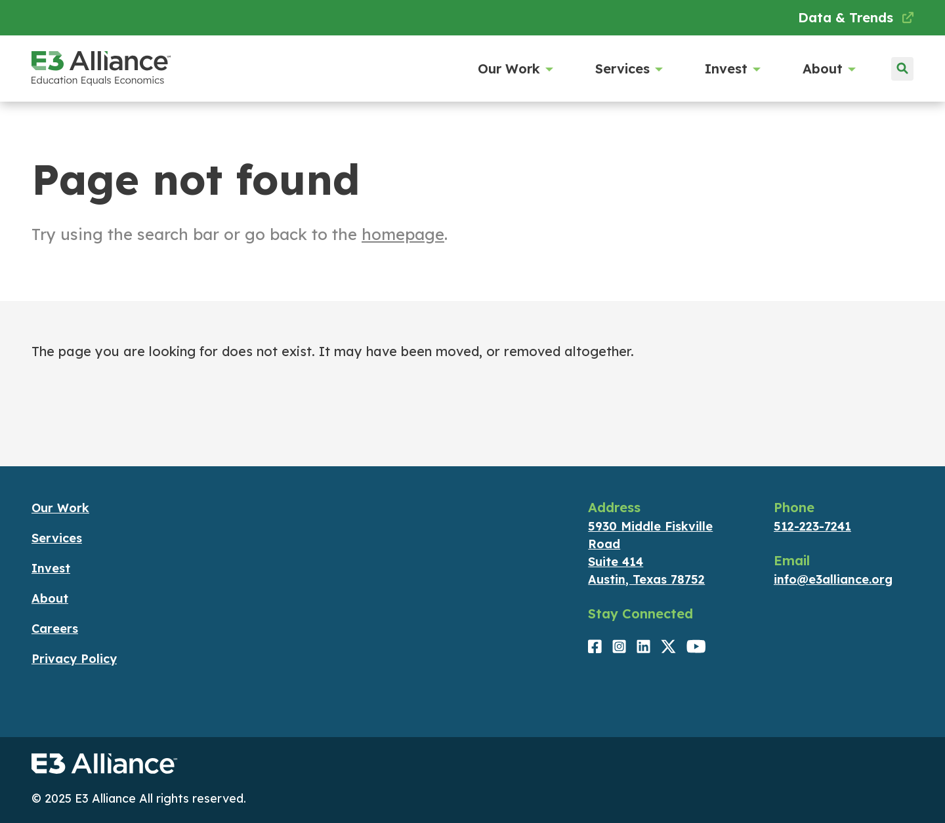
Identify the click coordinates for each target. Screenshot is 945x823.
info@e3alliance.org (833, 579)
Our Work (514, 69)
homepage (403, 234)
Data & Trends (856, 17)
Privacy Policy (74, 658)
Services (627, 69)
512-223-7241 (812, 526)
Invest (731, 69)
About (828, 69)
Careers (55, 628)
